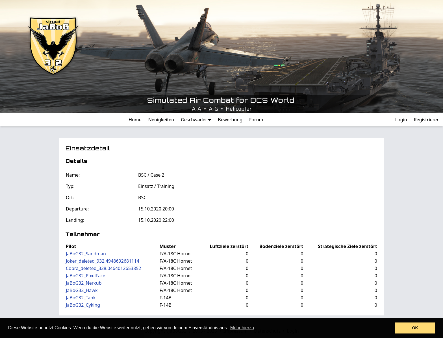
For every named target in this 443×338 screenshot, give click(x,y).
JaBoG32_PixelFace (85, 276)
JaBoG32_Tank (81, 298)
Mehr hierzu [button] (242, 327)
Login (401, 120)
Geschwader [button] (196, 120)
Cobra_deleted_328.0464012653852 (103, 268)
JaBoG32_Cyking (83, 305)
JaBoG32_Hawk (81, 290)
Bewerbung (230, 120)
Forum (256, 120)
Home (135, 120)
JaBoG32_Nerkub (84, 283)
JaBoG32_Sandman (86, 254)
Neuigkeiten (161, 120)
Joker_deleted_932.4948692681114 (102, 261)
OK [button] (415, 328)
